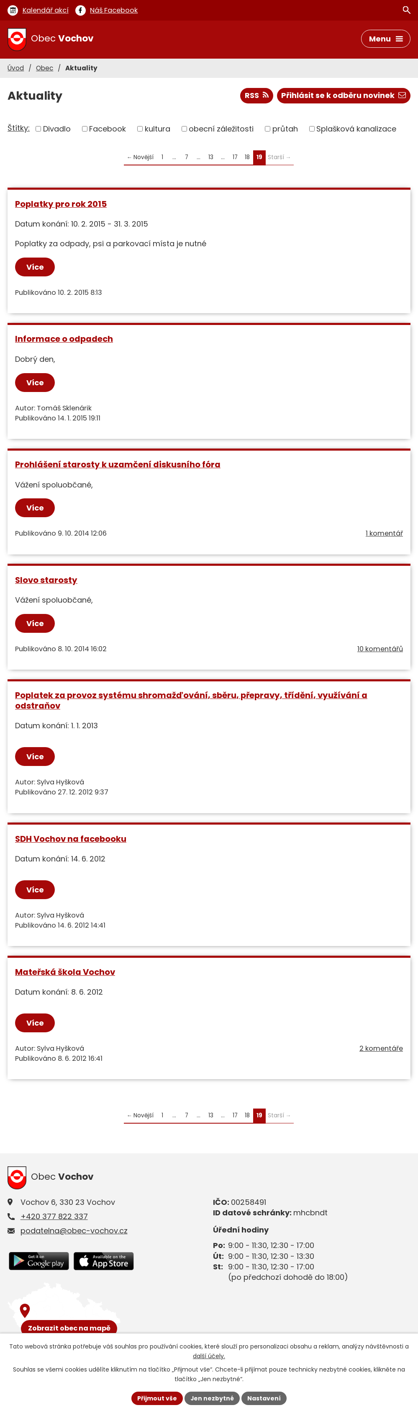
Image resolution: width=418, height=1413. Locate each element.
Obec (44, 68)
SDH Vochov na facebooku (70, 839)
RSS (257, 95)
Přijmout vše (157, 1398)
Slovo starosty (46, 580)
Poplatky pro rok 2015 (61, 204)
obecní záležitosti (221, 129)
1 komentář (384, 533)
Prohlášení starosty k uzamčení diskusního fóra (118, 464)
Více (35, 267)
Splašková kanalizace (356, 129)
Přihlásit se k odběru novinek (343, 95)
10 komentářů (380, 649)
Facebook (107, 129)
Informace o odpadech (64, 339)
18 (247, 157)
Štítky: (19, 128)
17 (235, 157)
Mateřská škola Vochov (65, 972)
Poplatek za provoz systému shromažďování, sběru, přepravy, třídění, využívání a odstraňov (191, 700)
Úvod (16, 68)
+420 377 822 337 (54, 1216)
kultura (157, 129)
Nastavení (264, 1398)
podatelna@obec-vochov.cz (74, 1230)
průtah (285, 129)
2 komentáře (381, 1048)
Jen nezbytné (212, 1398)
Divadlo (57, 129)
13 (210, 157)
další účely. (209, 1356)
